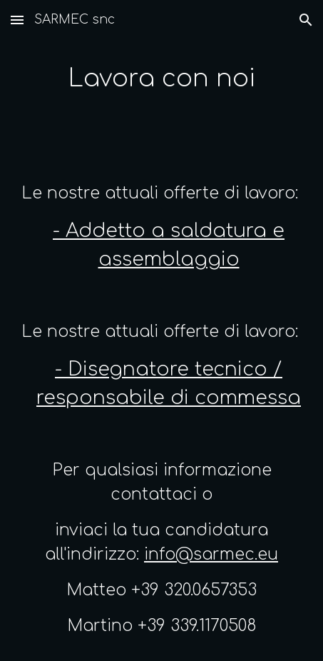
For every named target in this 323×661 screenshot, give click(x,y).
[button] (17, 19)
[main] (162, 79)
